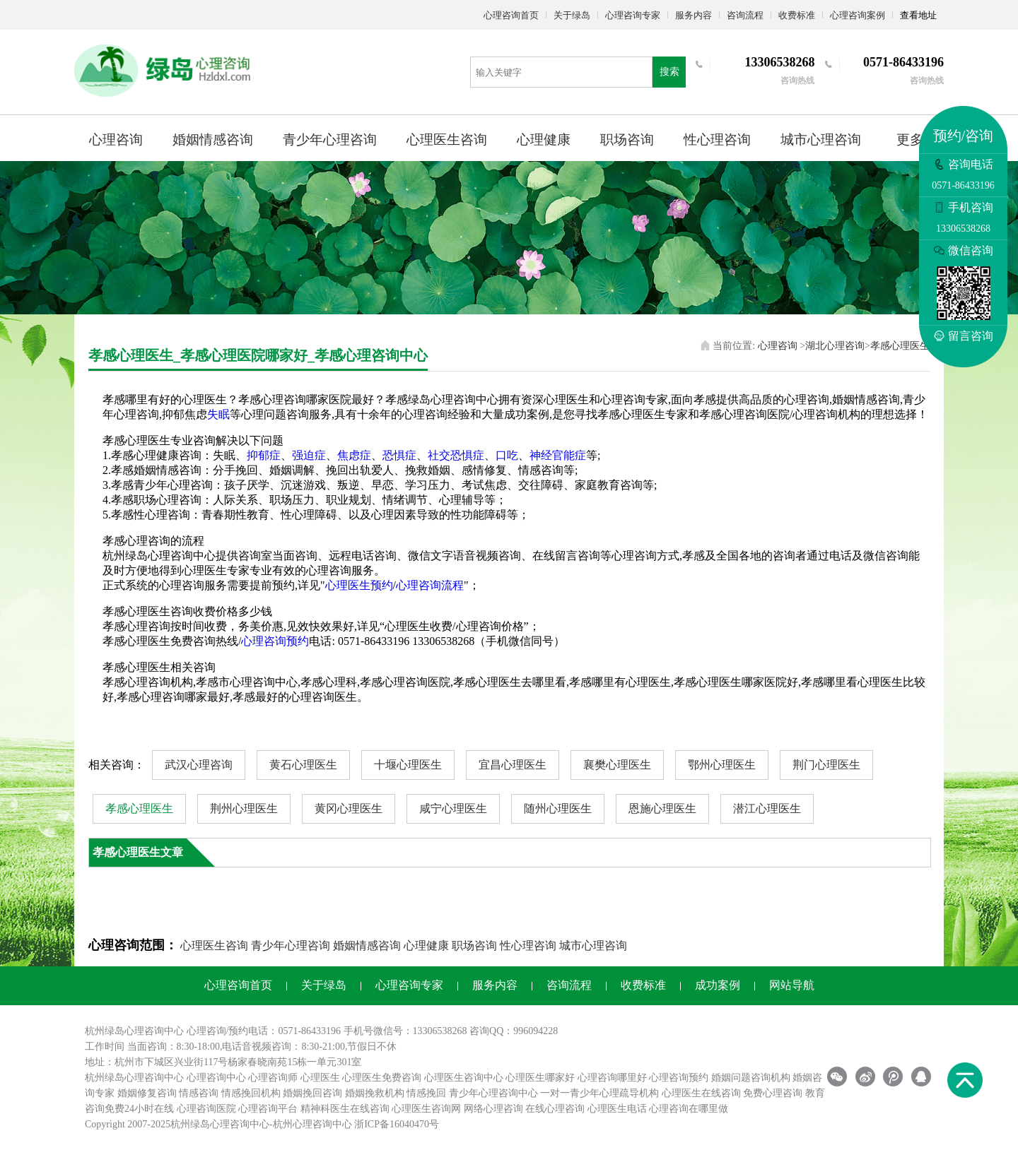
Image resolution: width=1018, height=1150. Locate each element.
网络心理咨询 (493, 1108)
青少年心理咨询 (330, 139)
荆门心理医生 (826, 765)
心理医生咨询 (446, 139)
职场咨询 (627, 139)
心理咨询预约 (275, 641)
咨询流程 (745, 15)
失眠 (218, 414)
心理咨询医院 (206, 1108)
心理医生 (320, 1077)
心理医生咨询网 (426, 1108)
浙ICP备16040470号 (396, 1124)
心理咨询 (116, 139)
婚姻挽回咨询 (312, 1093)
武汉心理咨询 (199, 765)
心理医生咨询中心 (463, 1077)
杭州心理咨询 (302, 1124)
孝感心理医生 (900, 345)
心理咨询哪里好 (612, 1077)
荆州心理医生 (244, 808)
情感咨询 (198, 1093)
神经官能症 (558, 455)
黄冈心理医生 (348, 808)
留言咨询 (963, 336)
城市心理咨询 (820, 139)
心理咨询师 (273, 1077)
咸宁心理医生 (453, 808)
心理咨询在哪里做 (688, 1108)
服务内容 (693, 15)
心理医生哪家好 (540, 1077)
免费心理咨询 (772, 1093)
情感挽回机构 (251, 1093)
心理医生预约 (359, 585)
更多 (909, 139)
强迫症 (309, 455)
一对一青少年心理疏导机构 (599, 1093)
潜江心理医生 (767, 808)
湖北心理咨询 (835, 345)
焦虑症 (354, 455)
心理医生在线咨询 (701, 1093)
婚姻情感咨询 (212, 139)
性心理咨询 (717, 139)
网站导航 (791, 985)
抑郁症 (264, 455)
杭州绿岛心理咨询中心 (134, 1077)
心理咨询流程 (430, 585)
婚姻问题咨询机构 (750, 1077)
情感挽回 (426, 1093)
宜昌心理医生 (512, 765)
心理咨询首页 (511, 15)
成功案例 (717, 985)
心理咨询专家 (632, 15)
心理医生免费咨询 (381, 1077)
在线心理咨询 (555, 1108)
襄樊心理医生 (617, 765)
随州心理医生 (558, 808)
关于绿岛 (572, 15)
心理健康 (544, 139)
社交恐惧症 (456, 455)
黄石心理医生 (303, 765)
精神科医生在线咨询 (345, 1108)
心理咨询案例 (857, 15)
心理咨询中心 (216, 1077)
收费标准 (796, 15)
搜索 (669, 71)
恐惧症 (399, 455)
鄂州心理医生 (722, 765)
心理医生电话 (617, 1108)
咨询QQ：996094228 (513, 1031)
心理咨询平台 (268, 1108)
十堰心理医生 (408, 765)
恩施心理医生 (662, 808)
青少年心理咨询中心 (493, 1093)
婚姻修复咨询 (147, 1093)
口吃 (507, 455)
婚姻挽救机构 (374, 1093)
